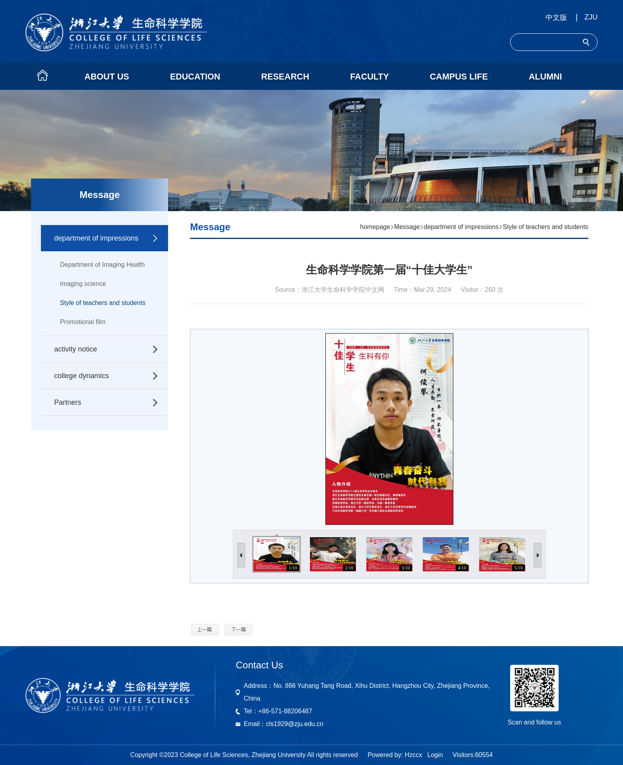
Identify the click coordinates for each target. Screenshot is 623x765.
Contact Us (259, 665)
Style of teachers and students (102, 302)
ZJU (591, 17)
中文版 (556, 17)
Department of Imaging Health (102, 264)
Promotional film (83, 321)
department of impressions (461, 226)
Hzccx (413, 754)
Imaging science (83, 283)
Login (435, 754)
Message (407, 226)
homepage (375, 226)
